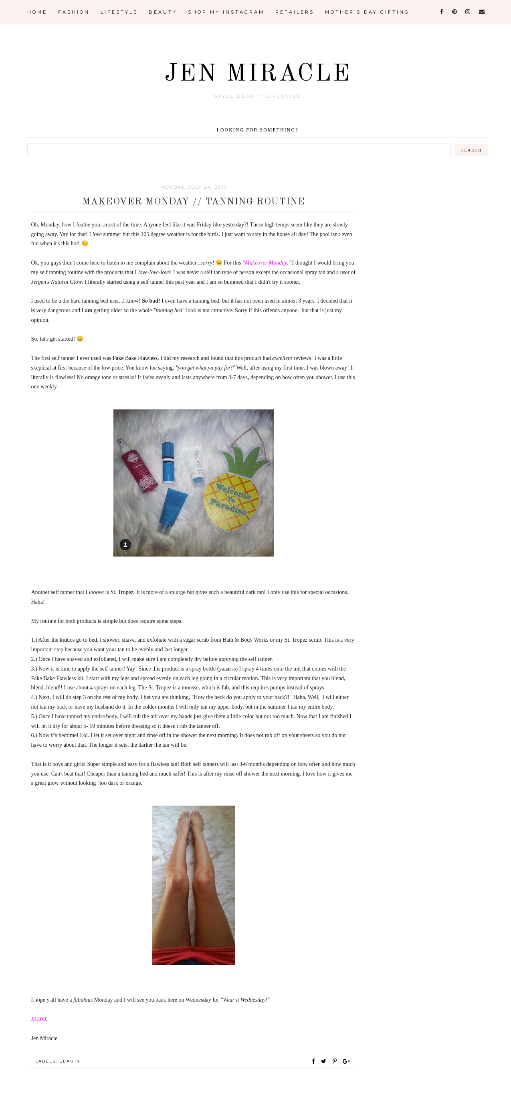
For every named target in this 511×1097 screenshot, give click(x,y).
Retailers (294, 12)
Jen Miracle (257, 73)
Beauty (163, 12)
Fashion (74, 12)
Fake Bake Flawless (135, 358)
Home (37, 12)
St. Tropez (121, 592)
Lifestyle (119, 12)
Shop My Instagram (226, 12)
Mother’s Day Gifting (367, 12)
